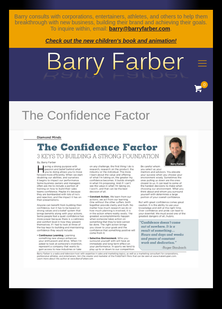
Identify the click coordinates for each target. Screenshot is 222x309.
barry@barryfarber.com (139, 28)
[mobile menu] (202, 63)
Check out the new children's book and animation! (111, 41)
